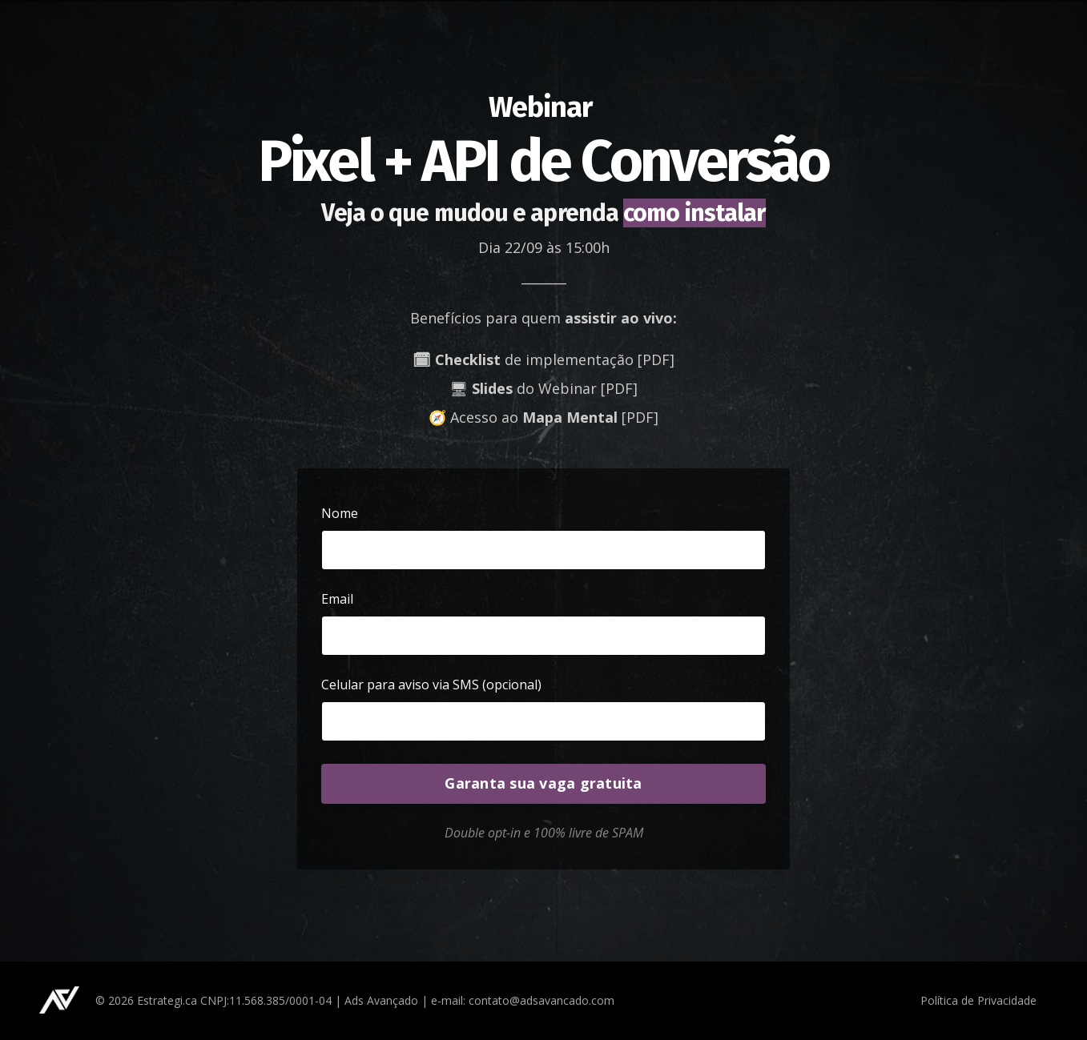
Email (337, 599)
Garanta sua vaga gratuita (543, 783)
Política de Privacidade (978, 1000)
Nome (339, 513)
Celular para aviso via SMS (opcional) (431, 684)
